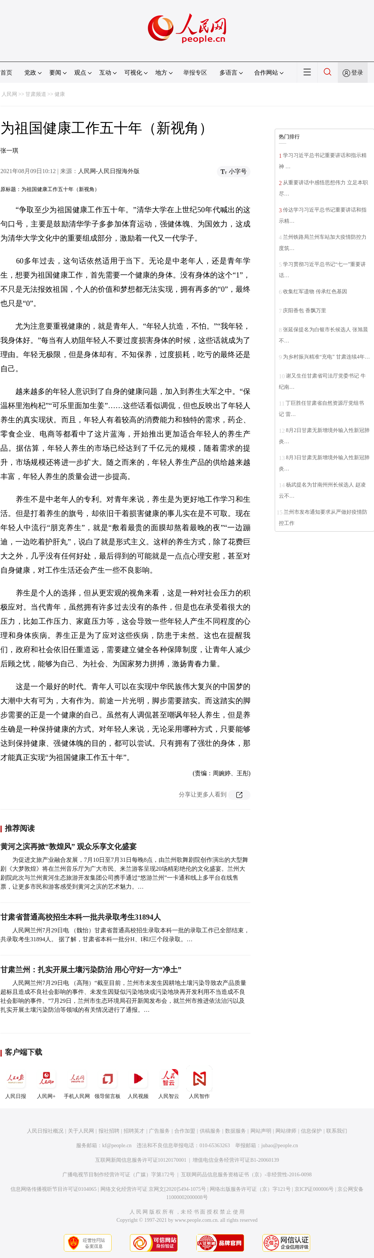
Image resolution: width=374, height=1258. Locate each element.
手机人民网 (77, 1082)
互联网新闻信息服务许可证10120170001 (141, 1160)
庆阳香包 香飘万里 (304, 310)
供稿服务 (210, 1131)
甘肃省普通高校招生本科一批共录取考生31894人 (80, 917)
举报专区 (195, 72)
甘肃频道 (35, 94)
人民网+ (46, 1082)
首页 (6, 72)
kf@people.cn (117, 1145)
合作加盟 (184, 1131)
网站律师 (285, 1131)
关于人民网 (81, 1131)
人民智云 (169, 1082)
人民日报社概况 (45, 1131)
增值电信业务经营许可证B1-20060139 (236, 1160)
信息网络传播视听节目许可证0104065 (53, 1189)
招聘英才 (134, 1131)
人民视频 (138, 1082)
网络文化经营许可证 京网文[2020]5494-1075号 (153, 1189)
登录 (357, 72)
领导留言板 (107, 1082)
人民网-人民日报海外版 (109, 171)
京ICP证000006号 (314, 1189)
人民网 (9, 94)
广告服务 (159, 1131)
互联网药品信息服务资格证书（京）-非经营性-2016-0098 (246, 1174)
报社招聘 (109, 1131)
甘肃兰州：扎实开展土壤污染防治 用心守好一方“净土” (90, 970)
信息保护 (311, 1131)
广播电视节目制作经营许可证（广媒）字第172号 (118, 1174)
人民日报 (16, 1082)
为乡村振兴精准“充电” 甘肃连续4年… (326, 357)
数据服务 (235, 1131)
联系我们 (336, 1131)
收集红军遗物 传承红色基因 (315, 291)
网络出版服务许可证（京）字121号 (250, 1189)
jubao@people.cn (279, 1145)
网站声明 (260, 1131)
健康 (59, 94)
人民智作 (199, 1082)
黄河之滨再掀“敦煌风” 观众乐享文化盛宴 (68, 846)
